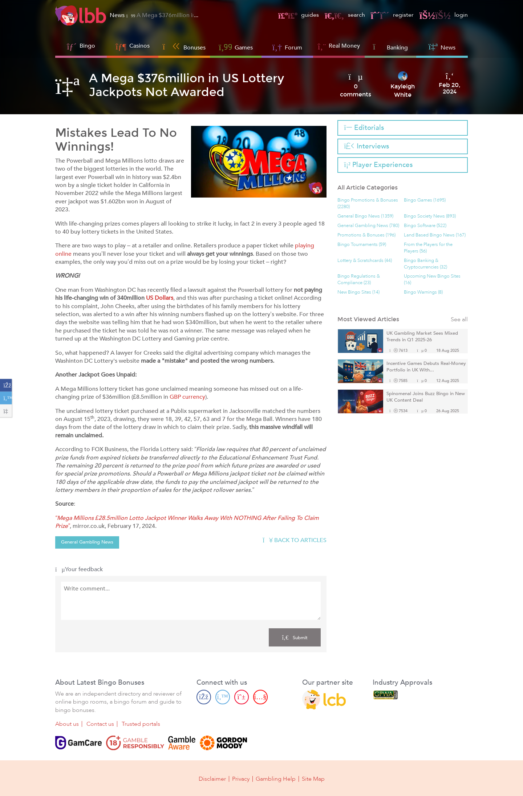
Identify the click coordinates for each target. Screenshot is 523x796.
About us (67, 724)
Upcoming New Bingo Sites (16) (432, 279)
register (392, 15)
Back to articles (295, 540)
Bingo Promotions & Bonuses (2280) (367, 203)
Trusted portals (141, 724)
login (443, 15)
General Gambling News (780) (368, 226)
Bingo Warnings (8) (423, 292)
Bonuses (184, 47)
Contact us (100, 724)
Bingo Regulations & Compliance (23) (358, 279)
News (442, 47)
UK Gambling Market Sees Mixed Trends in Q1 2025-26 (422, 336)
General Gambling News (87, 542)
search (345, 15)
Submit (295, 637)
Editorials (364, 127)
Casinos (139, 46)
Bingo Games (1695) (425, 200)
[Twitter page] (222, 697)
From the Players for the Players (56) (428, 248)
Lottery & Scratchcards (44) (364, 261)
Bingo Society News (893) (430, 216)
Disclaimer (212, 778)
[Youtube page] (260, 697)
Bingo (87, 46)
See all (459, 319)
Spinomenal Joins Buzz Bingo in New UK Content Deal (425, 397)
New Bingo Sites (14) (358, 292)
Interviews (366, 146)
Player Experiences (378, 165)
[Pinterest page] (241, 697)
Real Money (344, 46)
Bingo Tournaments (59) (361, 245)
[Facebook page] (203, 697)
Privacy (241, 778)
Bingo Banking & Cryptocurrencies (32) (425, 264)
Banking (390, 47)
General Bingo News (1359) (365, 216)
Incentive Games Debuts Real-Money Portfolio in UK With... (426, 367)
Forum (287, 47)
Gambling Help (276, 778)
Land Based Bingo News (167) (435, 235)
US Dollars (159, 298)
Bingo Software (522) (425, 226)
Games (236, 47)
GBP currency (187, 397)
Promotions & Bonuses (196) (366, 235)
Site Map (313, 778)
